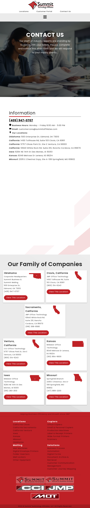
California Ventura (22, 430)
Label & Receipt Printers (59, 433)
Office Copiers (54, 424)
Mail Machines (20, 448)
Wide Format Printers (58, 436)
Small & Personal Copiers (60, 427)
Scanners (52, 439)
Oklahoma (18, 442)
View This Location (15, 297)
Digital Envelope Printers (25, 451)
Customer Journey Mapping (61, 468)
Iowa (15, 433)
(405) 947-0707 (21, 120)
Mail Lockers (19, 457)
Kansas (16, 436)
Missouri (17, 439)
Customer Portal (44, 11)
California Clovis (21, 424)
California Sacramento (24, 427)
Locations (24, 11)
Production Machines (58, 430)
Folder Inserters (21, 454)
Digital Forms (54, 454)
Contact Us (65, 11)
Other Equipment (22, 460)
